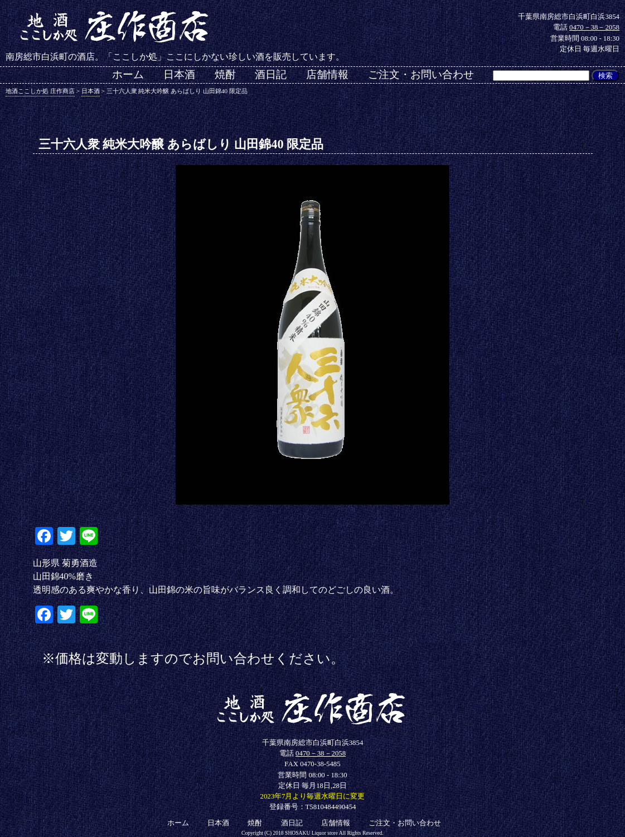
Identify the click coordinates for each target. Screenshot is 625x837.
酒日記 (271, 74)
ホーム (128, 74)
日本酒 (179, 74)
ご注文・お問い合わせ (421, 74)
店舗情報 (327, 74)
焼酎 (225, 74)
